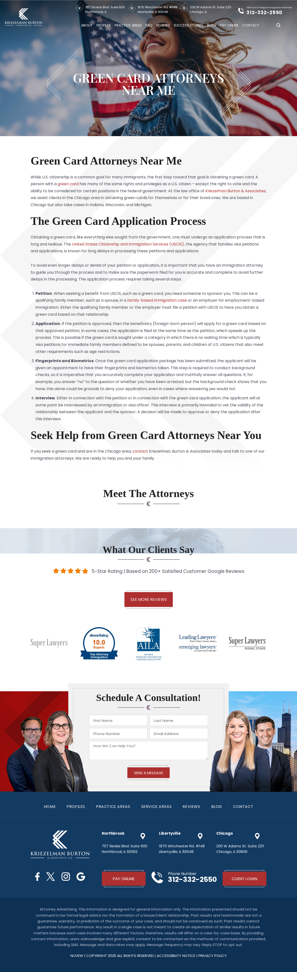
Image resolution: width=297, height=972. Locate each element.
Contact (250, 25)
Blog (211, 25)
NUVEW (76, 955)
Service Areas (156, 807)
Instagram (66, 876)
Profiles (103, 25)
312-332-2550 (265, 12)
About (87, 25)
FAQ (149, 25)
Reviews (163, 25)
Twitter (50, 876)
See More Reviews (149, 599)
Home (50, 807)
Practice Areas (128, 25)
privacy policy (212, 955)
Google (81, 876)
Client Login (244, 879)
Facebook (37, 876)
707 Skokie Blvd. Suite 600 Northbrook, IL (105, 9)
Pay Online (229, 25)
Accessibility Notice (176, 955)
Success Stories (188, 25)
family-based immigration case (157, 300)
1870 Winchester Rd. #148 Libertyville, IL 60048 (157, 9)
